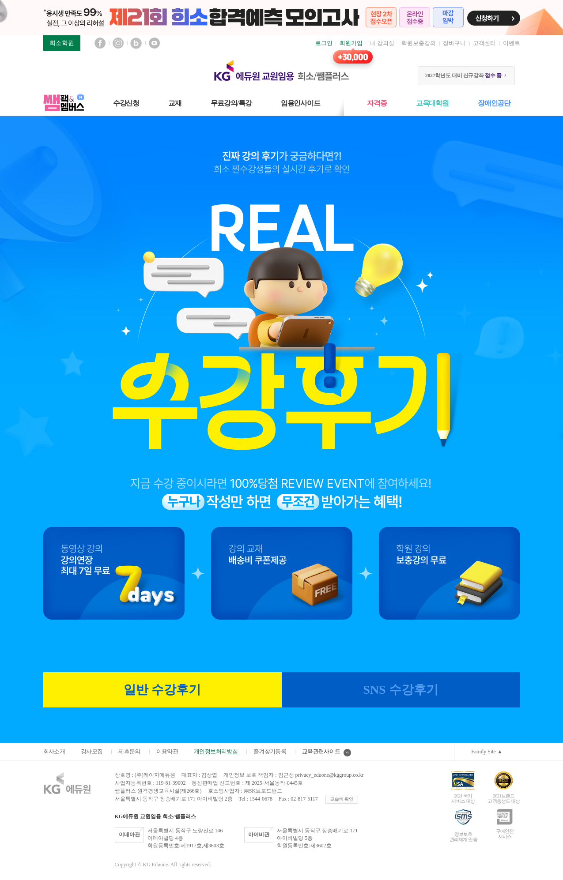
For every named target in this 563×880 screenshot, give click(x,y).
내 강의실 (382, 43)
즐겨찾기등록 (269, 751)
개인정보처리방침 (216, 751)
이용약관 (167, 751)
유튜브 (154, 43)
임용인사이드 (300, 103)
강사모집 (91, 751)
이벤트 (511, 43)
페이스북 (100, 43)
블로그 (136, 43)
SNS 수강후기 (400, 689)
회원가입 (351, 43)
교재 (174, 103)
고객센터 (484, 43)
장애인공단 (494, 103)
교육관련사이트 (326, 751)
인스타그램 (118, 43)
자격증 (376, 103)
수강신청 (126, 103)
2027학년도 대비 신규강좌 (466, 75)
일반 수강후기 (162, 689)
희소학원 (61, 43)
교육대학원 (432, 103)
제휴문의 (129, 751)
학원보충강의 (418, 43)
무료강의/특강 (231, 103)
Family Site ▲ (487, 751)
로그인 (324, 43)
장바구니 (454, 43)
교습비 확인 (342, 799)
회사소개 (54, 751)
